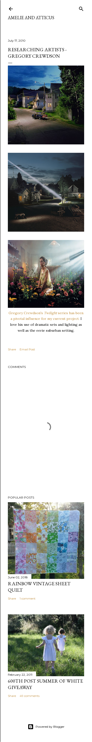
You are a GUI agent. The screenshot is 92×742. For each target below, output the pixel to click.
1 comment (28, 598)
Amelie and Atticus (31, 17)
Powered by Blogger (46, 727)
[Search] (81, 8)
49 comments (29, 696)
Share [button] (12, 349)
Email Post (27, 349)
